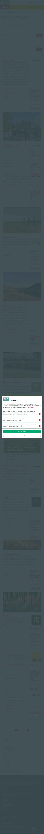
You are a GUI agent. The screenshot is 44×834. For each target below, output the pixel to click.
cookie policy (30, 407)
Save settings (22, 435)
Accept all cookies (22, 431)
